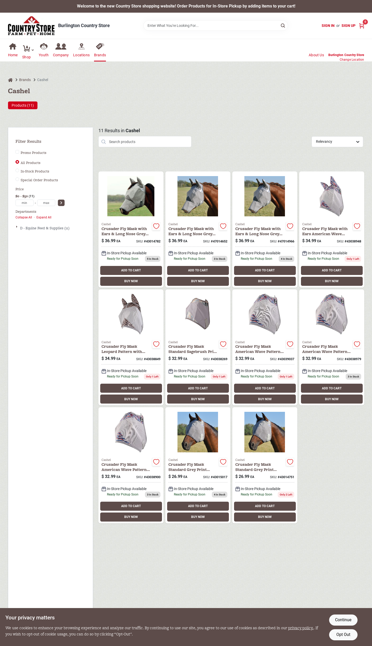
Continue (343, 619)
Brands (100, 55)
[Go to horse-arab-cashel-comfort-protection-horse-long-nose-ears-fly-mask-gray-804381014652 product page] (197, 229)
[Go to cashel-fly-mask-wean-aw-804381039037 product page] (264, 347)
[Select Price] (61, 203)
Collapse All (24, 217)
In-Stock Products (35, 171)
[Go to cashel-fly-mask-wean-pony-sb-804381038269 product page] (197, 347)
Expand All (43, 217)
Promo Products (33, 153)
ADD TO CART (131, 270)
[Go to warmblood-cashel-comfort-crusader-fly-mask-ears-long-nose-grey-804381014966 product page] (264, 229)
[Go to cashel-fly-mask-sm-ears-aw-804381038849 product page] (131, 347)
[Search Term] (215, 25)
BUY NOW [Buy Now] (131, 281)
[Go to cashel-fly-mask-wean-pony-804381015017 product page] (197, 465)
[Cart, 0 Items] (361, 25)
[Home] (10, 80)
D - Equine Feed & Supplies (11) (44, 228)
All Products (30, 163)
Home (13, 55)
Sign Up (348, 25)
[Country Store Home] (31, 25)
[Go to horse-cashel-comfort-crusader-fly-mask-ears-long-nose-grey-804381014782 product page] (131, 229)
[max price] (46, 203)
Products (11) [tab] (23, 105)
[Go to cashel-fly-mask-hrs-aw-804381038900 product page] (131, 465)
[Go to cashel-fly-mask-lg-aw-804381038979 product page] (331, 347)
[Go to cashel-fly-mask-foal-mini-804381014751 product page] (264, 465)
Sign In (328, 25)
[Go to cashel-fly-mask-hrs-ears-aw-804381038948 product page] (331, 229)
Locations (81, 55)
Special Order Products (39, 180)
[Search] (283, 25)
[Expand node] (17, 227)
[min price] (25, 203)
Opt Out (343, 634)
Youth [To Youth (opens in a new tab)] (44, 55)
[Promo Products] (17, 152)
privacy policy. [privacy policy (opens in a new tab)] (301, 628)
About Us (316, 55)
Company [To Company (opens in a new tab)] (61, 55)
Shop (26, 57)
